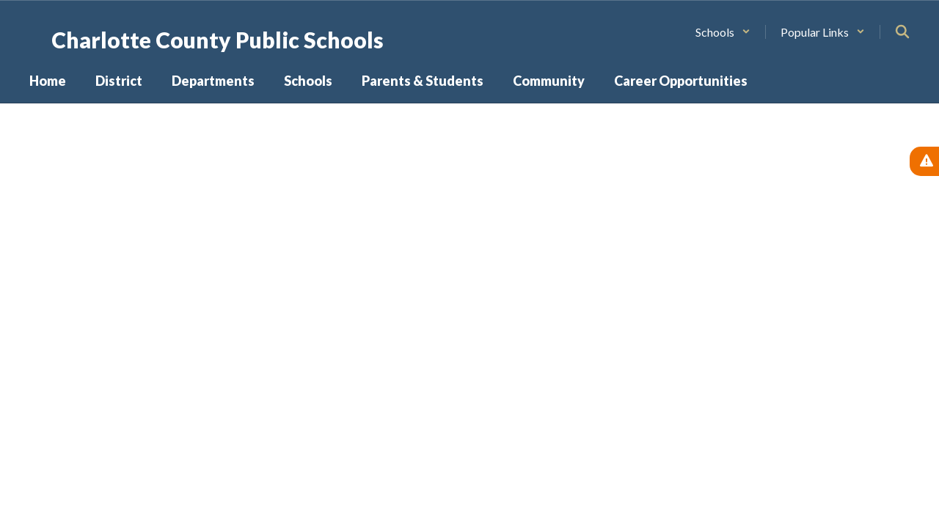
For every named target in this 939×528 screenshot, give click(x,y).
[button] (722, 32)
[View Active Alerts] (924, 161)
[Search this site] (902, 31)
